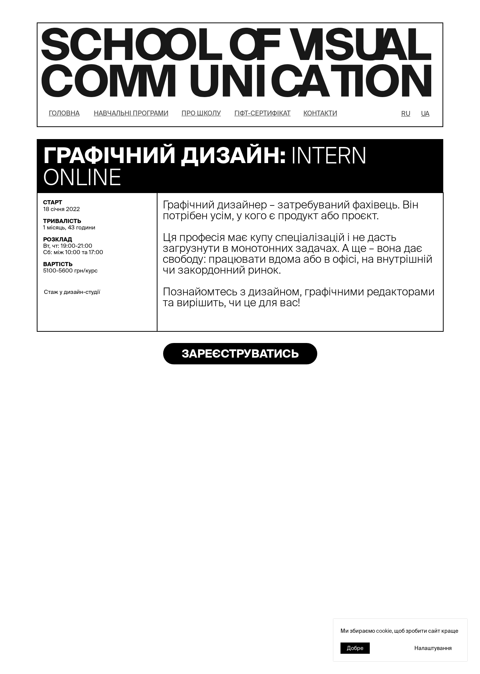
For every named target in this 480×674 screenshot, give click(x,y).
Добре (355, 648)
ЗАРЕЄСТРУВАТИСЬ (240, 353)
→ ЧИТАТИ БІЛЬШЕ (258, 499)
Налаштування (433, 648)
